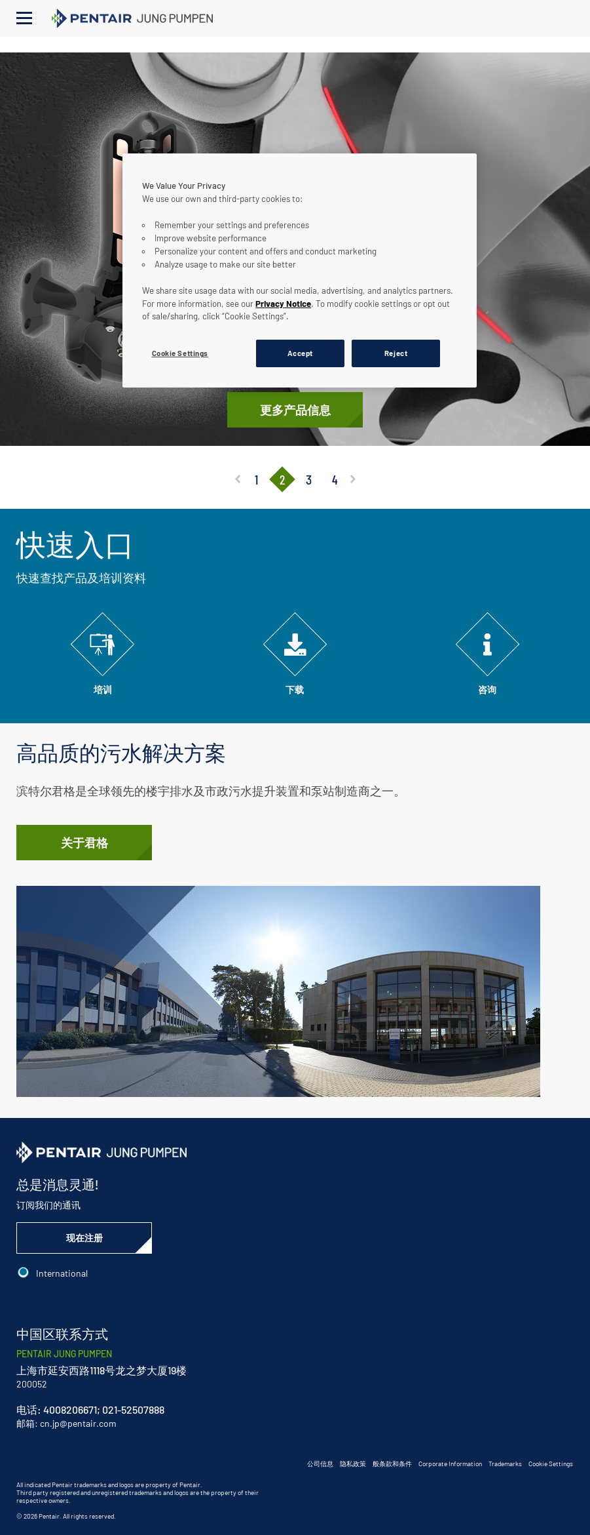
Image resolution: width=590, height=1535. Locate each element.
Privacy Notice (283, 303)
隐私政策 (353, 1463)
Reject (395, 353)
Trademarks (505, 1463)
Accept (300, 353)
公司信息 (320, 1463)
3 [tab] (308, 479)
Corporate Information (450, 1463)
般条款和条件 (392, 1463)
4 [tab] (334, 479)
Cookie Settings (550, 1463)
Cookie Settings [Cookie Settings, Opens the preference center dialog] (180, 353)
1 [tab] (255, 479)
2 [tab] (282, 479)
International (62, 1273)
